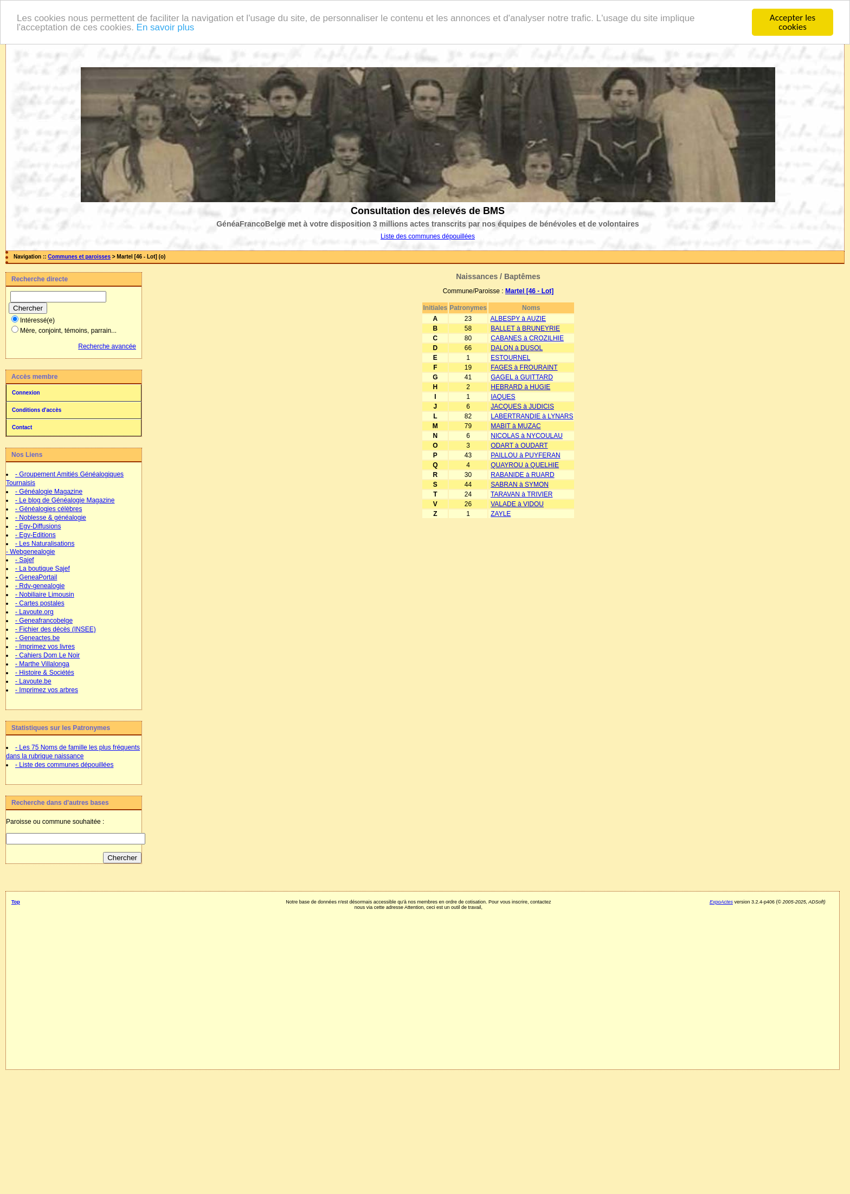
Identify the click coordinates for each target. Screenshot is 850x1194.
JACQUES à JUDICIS (522, 406)
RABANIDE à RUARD (522, 475)
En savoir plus (166, 27)
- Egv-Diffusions (38, 526)
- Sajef (24, 560)
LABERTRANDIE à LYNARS (532, 416)
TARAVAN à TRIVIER (521, 494)
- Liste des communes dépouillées (64, 765)
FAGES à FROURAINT (524, 367)
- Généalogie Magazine (48, 491)
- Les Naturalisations (44, 543)
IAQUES (503, 397)
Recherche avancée (107, 346)
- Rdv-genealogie (40, 586)
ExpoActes (721, 902)
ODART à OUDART (519, 445)
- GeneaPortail (36, 577)
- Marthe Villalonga (42, 664)
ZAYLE (501, 514)
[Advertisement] (419, 986)
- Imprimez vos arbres (46, 690)
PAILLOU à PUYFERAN (525, 455)
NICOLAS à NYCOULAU (527, 436)
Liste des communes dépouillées (428, 236)
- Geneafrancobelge (44, 620)
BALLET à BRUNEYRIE (525, 328)
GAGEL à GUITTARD (522, 377)
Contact (22, 427)
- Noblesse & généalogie (50, 517)
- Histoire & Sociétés (44, 672)
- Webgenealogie (30, 552)
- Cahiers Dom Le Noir (47, 655)
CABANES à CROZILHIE (527, 338)
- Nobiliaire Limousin (44, 594)
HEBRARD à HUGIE (520, 387)
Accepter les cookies (792, 22)
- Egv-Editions (35, 535)
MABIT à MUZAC (515, 426)
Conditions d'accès (36, 410)
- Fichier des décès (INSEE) (55, 629)
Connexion (26, 393)
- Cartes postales (40, 603)
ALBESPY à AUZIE (518, 318)
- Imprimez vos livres (45, 646)
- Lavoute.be (33, 681)
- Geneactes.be (37, 638)
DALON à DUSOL (517, 348)
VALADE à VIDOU (517, 504)
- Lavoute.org (34, 612)
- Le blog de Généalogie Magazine (64, 500)
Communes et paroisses (79, 257)
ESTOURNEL (510, 358)
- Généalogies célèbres (48, 509)
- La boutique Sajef (42, 568)
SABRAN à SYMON (520, 484)
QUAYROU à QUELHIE (525, 465)
